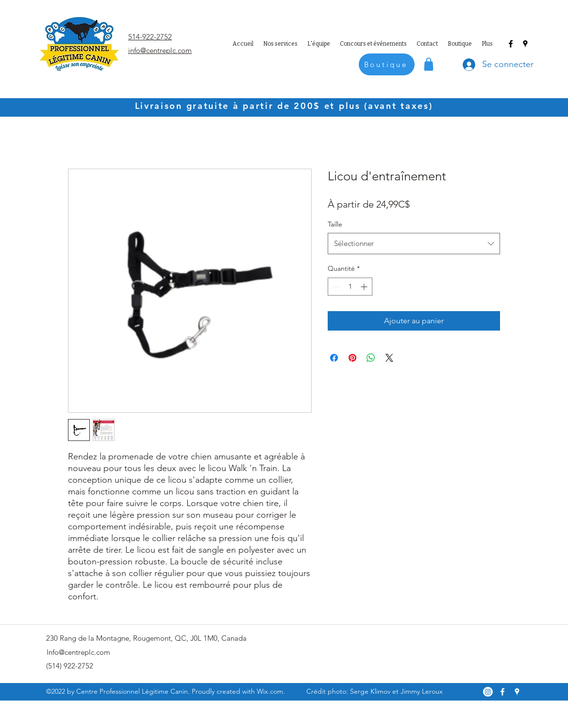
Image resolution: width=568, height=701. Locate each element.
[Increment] (365, 286)
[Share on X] (389, 358)
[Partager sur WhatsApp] (371, 358)
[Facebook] (511, 44)
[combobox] (414, 243)
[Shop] (429, 64)
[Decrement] (335, 286)
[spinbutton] (350, 286)
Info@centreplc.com (78, 652)
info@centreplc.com (160, 50)
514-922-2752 (150, 36)
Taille (335, 224)
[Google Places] (525, 44)
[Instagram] (488, 692)
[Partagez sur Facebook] (334, 358)
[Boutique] (387, 64)
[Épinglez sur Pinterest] (352, 358)
